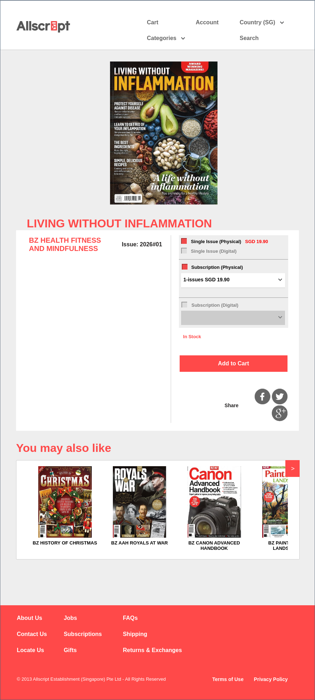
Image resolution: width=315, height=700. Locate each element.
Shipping (135, 634)
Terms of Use (228, 679)
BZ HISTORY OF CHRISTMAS (65, 543)
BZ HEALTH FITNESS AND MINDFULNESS (65, 244)
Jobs (70, 618)
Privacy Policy (271, 679)
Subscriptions (83, 634)
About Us (29, 618)
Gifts (70, 650)
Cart (152, 22)
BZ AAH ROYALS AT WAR (139, 543)
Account (213, 22)
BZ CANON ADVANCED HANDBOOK (214, 545)
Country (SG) (262, 22)
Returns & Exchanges (152, 650)
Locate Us (30, 650)
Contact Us (32, 634)
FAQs (130, 618)
